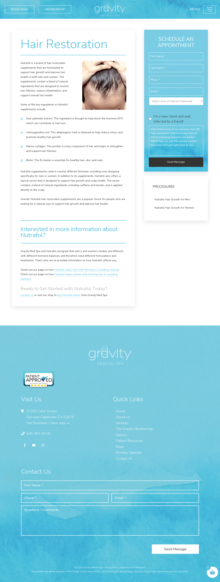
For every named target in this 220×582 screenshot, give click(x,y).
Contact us (27, 295)
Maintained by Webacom (132, 567)
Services (122, 423)
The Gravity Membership (134, 429)
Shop (120, 446)
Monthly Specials (129, 452)
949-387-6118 (38, 433)
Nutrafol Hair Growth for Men (172, 199)
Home (120, 411)
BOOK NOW (19, 9)
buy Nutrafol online (69, 295)
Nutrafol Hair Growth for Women (174, 208)
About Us (123, 417)
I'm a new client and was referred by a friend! (171, 119)
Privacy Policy (111, 567)
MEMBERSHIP (55, 9)
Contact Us (124, 458)
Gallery (121, 435)
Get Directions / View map (47, 423)
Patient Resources (129, 440)
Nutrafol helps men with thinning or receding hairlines (87, 270)
